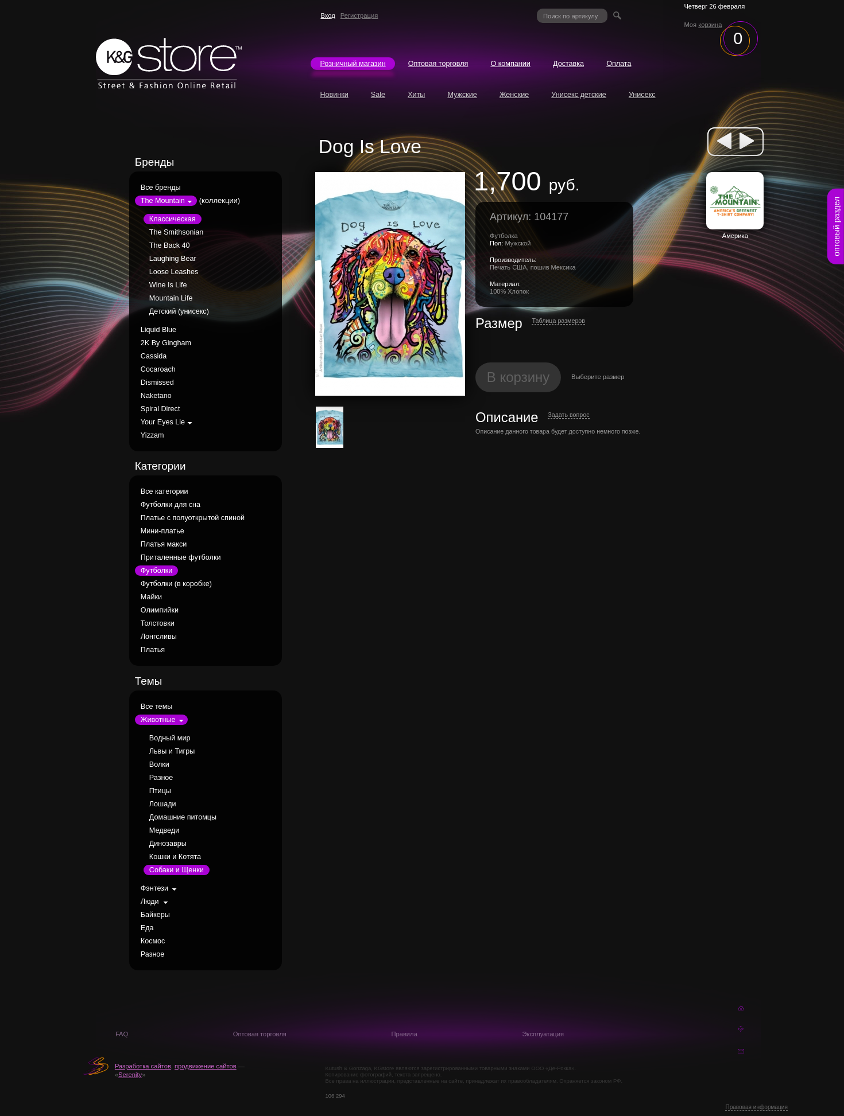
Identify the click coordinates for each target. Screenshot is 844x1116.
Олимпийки (160, 610)
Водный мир (170, 738)
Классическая (172, 219)
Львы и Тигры (172, 751)
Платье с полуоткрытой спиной (193, 518)
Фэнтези (154, 888)
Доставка (568, 64)
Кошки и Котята (175, 857)
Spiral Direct (160, 409)
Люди (150, 902)
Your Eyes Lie (163, 422)
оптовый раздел (836, 226)
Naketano (156, 396)
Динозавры (168, 844)
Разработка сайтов (143, 1066)
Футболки (156, 571)
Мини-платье (162, 531)
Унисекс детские (578, 95)
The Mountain (163, 201)
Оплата (618, 64)
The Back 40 (169, 245)
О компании (510, 64)
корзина (710, 24)
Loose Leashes (173, 272)
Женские (514, 95)
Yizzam (152, 435)
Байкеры (155, 915)
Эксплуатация (543, 1034)
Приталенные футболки (181, 557)
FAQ (121, 1034)
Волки (159, 764)
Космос (153, 941)
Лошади (162, 804)
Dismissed (157, 382)
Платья (153, 650)
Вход (327, 15)
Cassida (154, 356)
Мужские (462, 95)
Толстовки (158, 623)
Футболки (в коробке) (176, 584)
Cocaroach (158, 369)
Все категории (164, 491)
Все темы (157, 707)
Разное (161, 778)
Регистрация (359, 15)
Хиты (416, 95)
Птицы (160, 791)
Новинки (334, 95)
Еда (147, 928)
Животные (158, 720)
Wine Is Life (168, 285)
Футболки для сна (170, 505)
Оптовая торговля (438, 64)
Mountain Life (171, 298)
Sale (378, 95)
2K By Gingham (166, 343)
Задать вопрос (568, 414)
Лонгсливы (159, 637)
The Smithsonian (176, 232)
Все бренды (161, 188)
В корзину (518, 377)
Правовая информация (756, 1107)
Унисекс (642, 95)
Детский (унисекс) (179, 311)
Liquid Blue (158, 330)
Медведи (164, 830)
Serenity (130, 1074)
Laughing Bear (172, 259)
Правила (404, 1034)
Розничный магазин (352, 64)
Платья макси (164, 544)
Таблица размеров (558, 320)
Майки (151, 597)
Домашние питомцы (182, 817)
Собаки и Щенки (176, 870)
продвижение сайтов (206, 1066)
